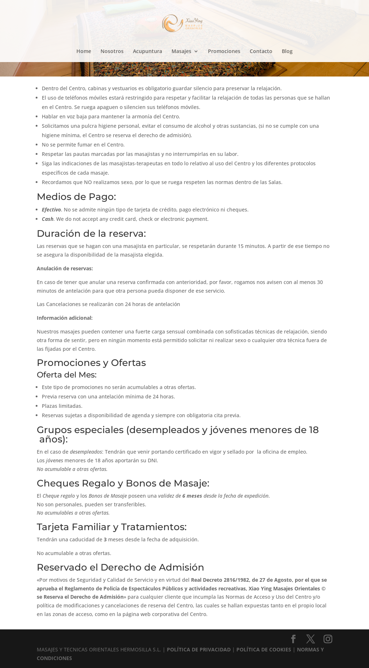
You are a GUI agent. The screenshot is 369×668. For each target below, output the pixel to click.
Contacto (261, 51)
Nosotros (112, 51)
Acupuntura (147, 51)
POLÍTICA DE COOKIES (263, 649)
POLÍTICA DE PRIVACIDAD (199, 649)
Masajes (181, 51)
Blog (287, 51)
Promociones (224, 51)
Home (83, 51)
